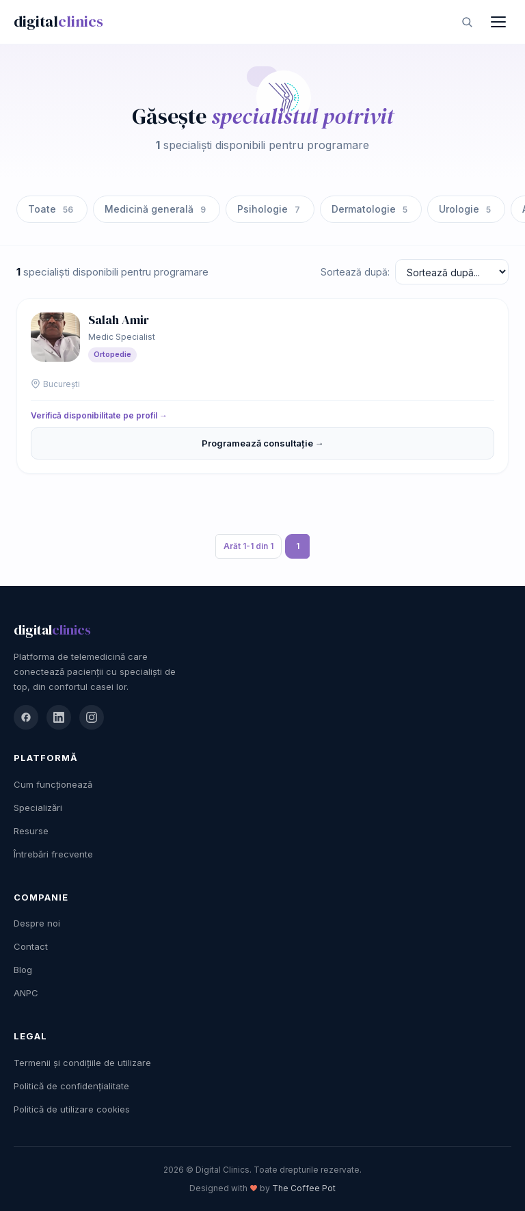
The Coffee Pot (304, 1188)
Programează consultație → (263, 443)
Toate (52, 209)
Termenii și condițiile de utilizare (82, 1062)
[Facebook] (26, 717)
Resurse (31, 830)
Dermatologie (371, 209)
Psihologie (270, 209)
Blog (23, 969)
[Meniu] (498, 22)
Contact (31, 946)
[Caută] (467, 22)
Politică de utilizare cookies (72, 1109)
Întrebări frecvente (53, 854)
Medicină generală (156, 209)
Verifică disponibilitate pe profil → (99, 415)
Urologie (466, 209)
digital (58, 21)
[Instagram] (91, 717)
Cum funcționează (53, 784)
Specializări (38, 807)
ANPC (26, 992)
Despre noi (37, 923)
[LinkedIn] (58, 717)
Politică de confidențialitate (71, 1085)
